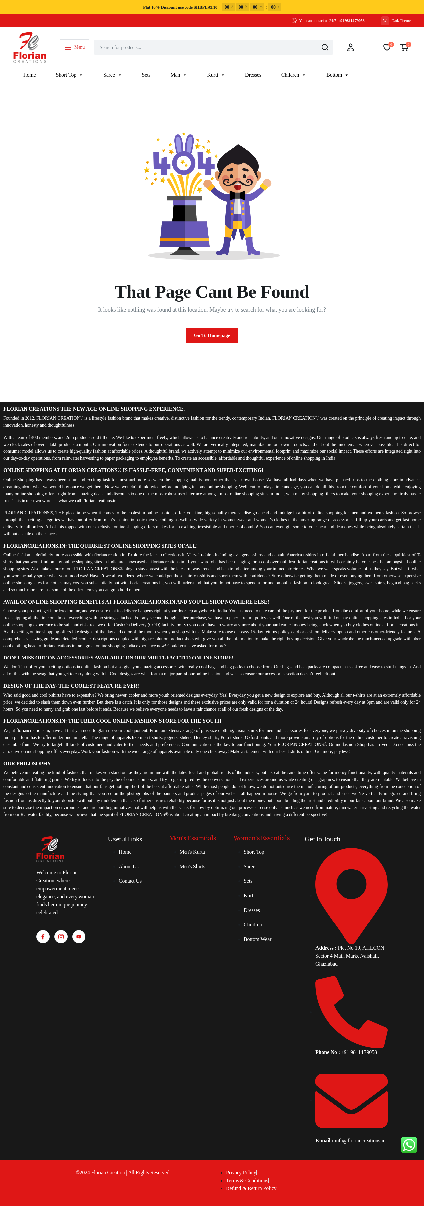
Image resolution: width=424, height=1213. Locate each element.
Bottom (337, 74)
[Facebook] (43, 936)
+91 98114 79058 (351, 20)
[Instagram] (61, 936)
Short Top (69, 74)
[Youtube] (78, 936)
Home (29, 75)
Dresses (253, 75)
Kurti (216, 74)
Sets (146, 75)
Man (179, 74)
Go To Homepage (212, 335)
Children (294, 74)
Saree (112, 74)
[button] (404, 47)
